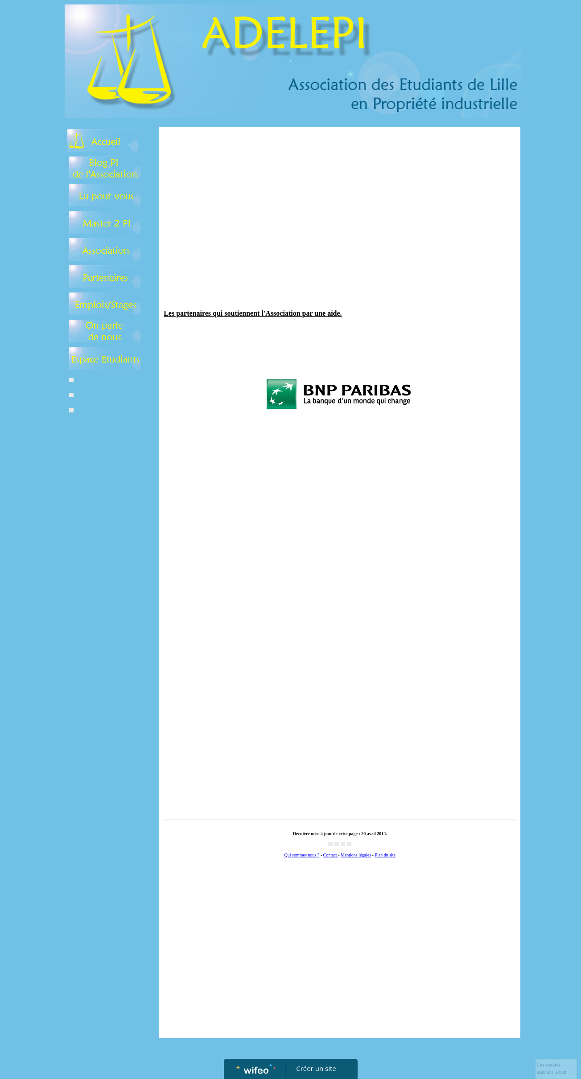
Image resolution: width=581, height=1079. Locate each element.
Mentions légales (356, 854)
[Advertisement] (103, 600)
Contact (330, 854)
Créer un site (316, 1068)
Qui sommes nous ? (302, 854)
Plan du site (385, 854)
